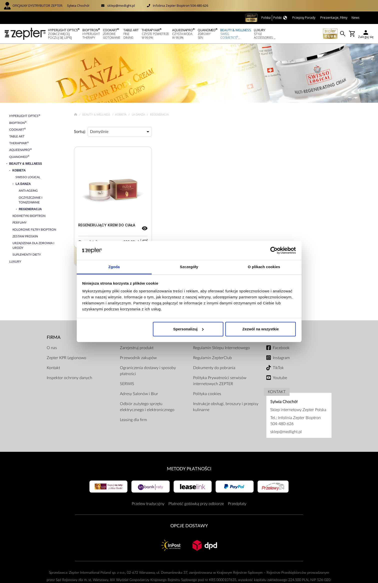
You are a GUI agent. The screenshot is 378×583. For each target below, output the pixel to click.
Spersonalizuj (188, 329)
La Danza (139, 114)
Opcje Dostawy (189, 526)
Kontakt (53, 368)
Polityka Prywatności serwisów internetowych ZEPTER (219, 381)
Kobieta (121, 114)
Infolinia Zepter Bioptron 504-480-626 (180, 5)
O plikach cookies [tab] (264, 267)
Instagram (281, 358)
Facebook (281, 348)
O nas (52, 348)
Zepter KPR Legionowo (66, 358)
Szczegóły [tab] (189, 267)
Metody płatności (189, 469)
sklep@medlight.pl (121, 5)
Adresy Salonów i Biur (139, 394)
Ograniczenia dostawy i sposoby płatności (148, 371)
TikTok (278, 368)
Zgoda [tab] (114, 267)
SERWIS (127, 384)
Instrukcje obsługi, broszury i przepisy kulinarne (225, 407)
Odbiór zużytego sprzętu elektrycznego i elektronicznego (147, 407)
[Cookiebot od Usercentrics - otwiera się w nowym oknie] (274, 250)
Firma (53, 337)
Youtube (280, 378)
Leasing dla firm (133, 420)
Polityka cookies (207, 394)
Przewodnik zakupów (138, 358)
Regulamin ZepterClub (212, 358)
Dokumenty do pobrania (214, 368)
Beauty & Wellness (96, 114)
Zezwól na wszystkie (260, 329)
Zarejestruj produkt (136, 348)
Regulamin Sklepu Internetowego (221, 348)
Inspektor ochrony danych (69, 378)
